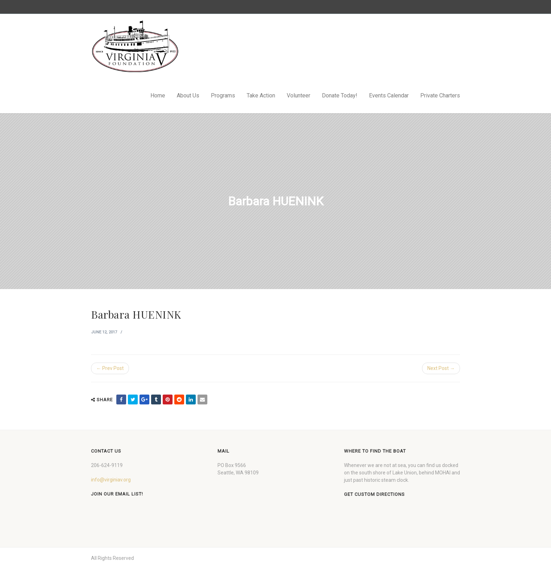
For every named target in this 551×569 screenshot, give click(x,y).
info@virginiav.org (111, 479)
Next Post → (441, 368)
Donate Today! (339, 95)
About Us (188, 95)
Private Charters (440, 95)
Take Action (261, 95)
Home (157, 95)
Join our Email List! (117, 494)
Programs (223, 95)
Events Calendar (389, 95)
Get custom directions (374, 494)
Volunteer (298, 95)
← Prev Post (110, 368)
